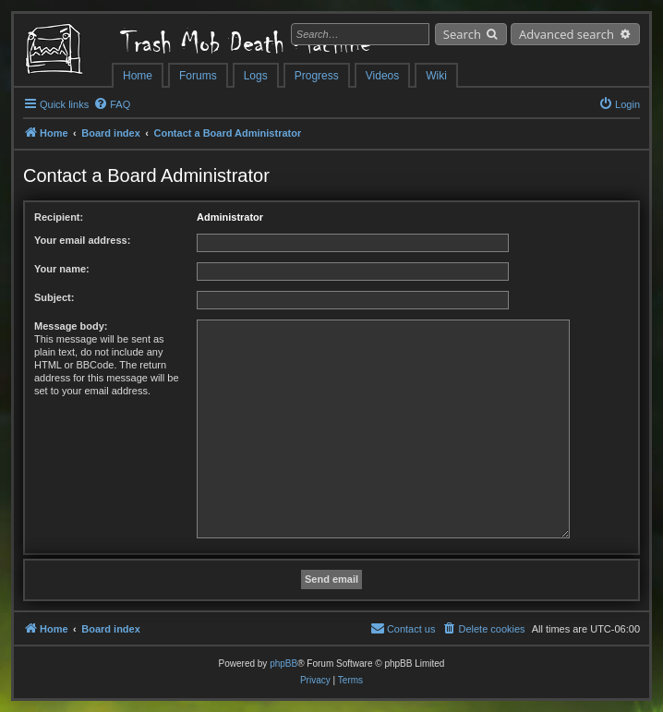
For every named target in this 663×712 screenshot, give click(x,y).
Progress (317, 75)
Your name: (62, 268)
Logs (256, 75)
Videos (382, 75)
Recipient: (58, 217)
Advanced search (566, 34)
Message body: (70, 326)
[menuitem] (111, 104)
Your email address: (82, 240)
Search (462, 34)
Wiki (436, 75)
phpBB (283, 663)
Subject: (54, 297)
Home (137, 75)
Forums (198, 75)
